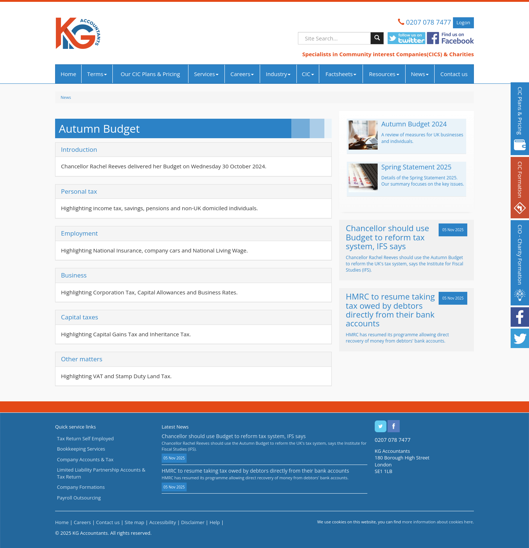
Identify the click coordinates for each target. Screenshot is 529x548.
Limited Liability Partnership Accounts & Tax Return (101, 473)
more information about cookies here (437, 521)
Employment (79, 233)
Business (74, 275)
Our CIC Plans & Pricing (150, 74)
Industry (278, 74)
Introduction (79, 149)
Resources (384, 74)
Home (68, 74)
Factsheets (340, 74)
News (420, 74)
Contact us (454, 74)
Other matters (81, 359)
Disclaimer (193, 522)
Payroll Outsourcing (79, 497)
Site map (134, 522)
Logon (463, 22)
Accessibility (162, 522)
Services (206, 74)
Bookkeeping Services (81, 448)
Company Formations (81, 487)
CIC (308, 74)
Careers (242, 74)
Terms (97, 74)
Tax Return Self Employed (85, 438)
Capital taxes (79, 317)
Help (214, 522)
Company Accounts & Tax (85, 459)
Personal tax (79, 191)
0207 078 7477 (428, 22)
